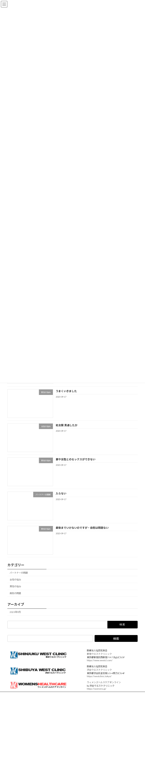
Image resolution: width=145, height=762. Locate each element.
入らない (61, 493)
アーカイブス (84, 741)
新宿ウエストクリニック (99, 653)
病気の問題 (15, 593)
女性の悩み (15, 579)
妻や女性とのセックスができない (75, 459)
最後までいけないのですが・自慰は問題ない (82, 527)
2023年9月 (15, 612)
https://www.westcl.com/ (100, 660)
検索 (116, 638)
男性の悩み (15, 586)
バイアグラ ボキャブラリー (91, 748)
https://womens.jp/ (96, 688)
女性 (13, 749)
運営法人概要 (18, 695)
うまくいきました (66, 390)
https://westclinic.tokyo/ (99, 676)
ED (12, 753)
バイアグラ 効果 (19, 758)
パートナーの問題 (19, 572)
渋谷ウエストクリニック (99, 669)
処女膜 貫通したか (66, 425)
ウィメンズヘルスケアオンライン (104, 682)
